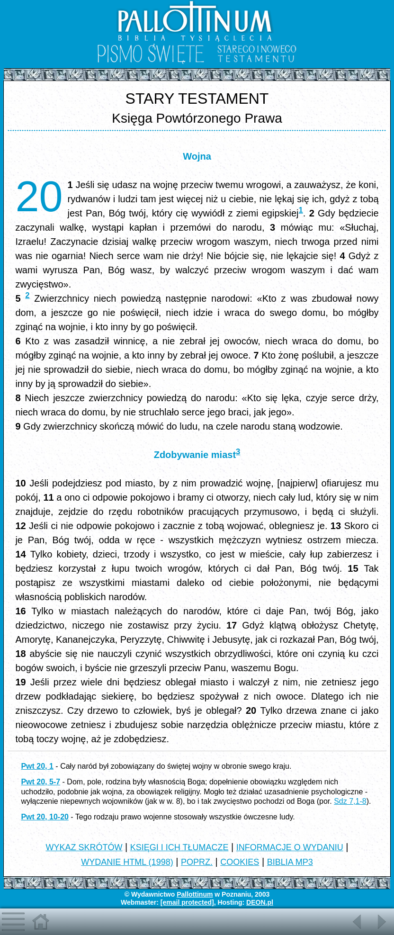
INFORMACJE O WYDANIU (289, 847)
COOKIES (239, 862)
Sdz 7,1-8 (350, 801)
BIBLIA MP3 (290, 862)
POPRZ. (197, 862)
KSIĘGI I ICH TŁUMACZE (179, 847)
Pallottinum (195, 894)
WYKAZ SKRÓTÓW (83, 847)
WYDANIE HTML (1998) (127, 862)
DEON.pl (259, 902)
